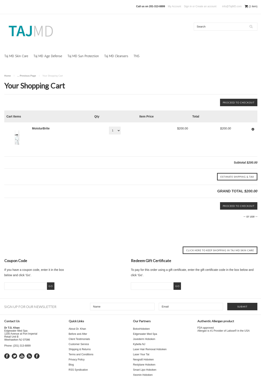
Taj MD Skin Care (16, 56)
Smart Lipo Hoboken (144, 369)
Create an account (205, 6)
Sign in (188, 6)
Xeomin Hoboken (143, 374)
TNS (136, 56)
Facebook (7, 356)
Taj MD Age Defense (48, 56)
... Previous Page (26, 75)
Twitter (14, 356)
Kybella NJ (139, 344)
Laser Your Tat (141, 354)
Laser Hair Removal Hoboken (149, 349)
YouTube (22, 356)
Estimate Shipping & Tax (237, 176)
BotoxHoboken (141, 328)
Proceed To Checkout (239, 102)
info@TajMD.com (232, 6)
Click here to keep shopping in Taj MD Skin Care (220, 250)
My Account (174, 6)
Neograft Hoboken (143, 359)
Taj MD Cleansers (116, 56)
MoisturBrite (41, 128)
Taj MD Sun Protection (83, 56)
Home (7, 75)
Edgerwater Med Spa (145, 333)
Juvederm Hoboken (144, 339)
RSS (29, 356)
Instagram (36, 356)
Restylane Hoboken (144, 364)
